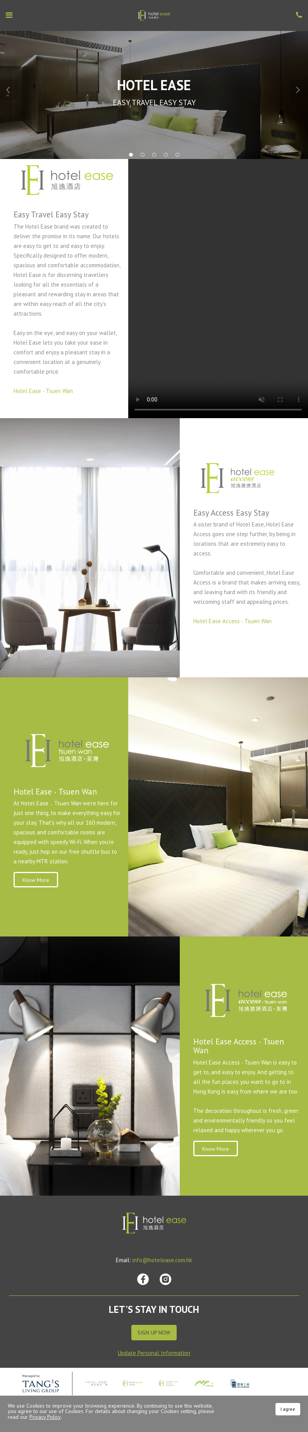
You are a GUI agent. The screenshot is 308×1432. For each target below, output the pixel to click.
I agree (287, 1409)
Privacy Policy (44, 1416)
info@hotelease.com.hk (162, 1260)
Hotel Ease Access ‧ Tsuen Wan (232, 621)
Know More (35, 880)
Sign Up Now (154, 1332)
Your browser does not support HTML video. (218, 288)
